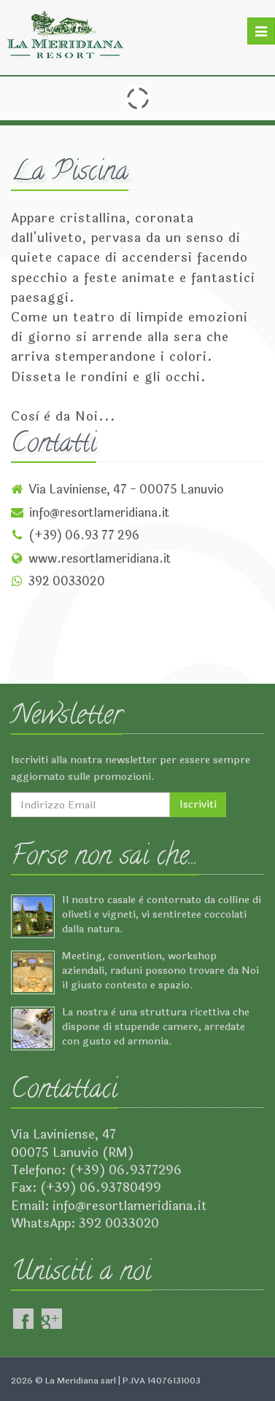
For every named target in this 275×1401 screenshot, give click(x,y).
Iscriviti (198, 804)
